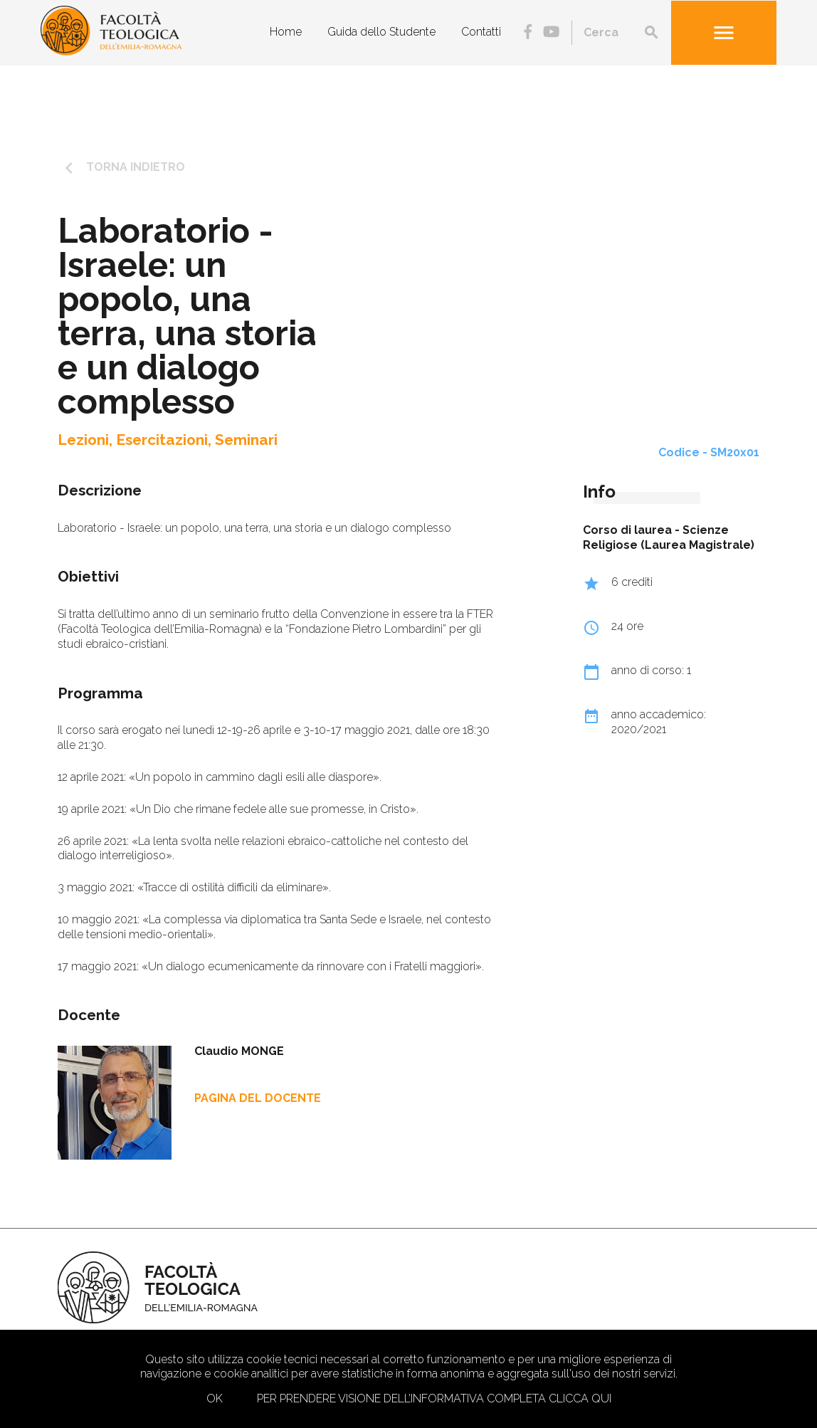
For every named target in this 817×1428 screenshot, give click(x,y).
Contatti (481, 31)
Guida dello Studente (381, 31)
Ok (214, 1398)
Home (286, 31)
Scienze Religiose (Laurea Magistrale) (668, 537)
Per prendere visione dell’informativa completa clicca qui (434, 1398)
